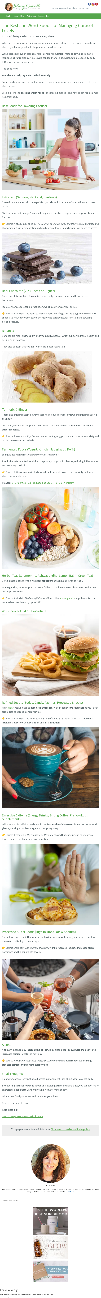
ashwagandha (67, 598)
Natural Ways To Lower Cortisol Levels (22, 1116)
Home (55, 8)
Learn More (70, 1192)
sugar (11, 707)
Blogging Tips (43, 16)
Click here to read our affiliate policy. (70, 1129)
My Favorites (65, 8)
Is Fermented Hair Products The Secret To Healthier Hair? (43, 482)
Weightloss (31, 16)
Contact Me (83, 8)
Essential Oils (19, 16)
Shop (74, 8)
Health (8, 16)
